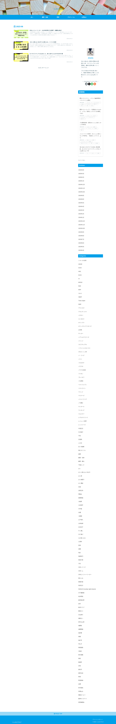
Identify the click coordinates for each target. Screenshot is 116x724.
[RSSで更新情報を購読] (94, 84)
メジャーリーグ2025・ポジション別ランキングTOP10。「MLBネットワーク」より (90, 135)
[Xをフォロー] (89, 84)
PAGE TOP (58, 713)
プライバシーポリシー (97, 719)
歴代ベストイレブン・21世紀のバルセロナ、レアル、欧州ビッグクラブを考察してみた (90, 111)
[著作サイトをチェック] (86, 84)
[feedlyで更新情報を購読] (92, 84)
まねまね (90, 58)
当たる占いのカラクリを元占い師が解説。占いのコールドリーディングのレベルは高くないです (90, 148)
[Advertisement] (43, 79)
